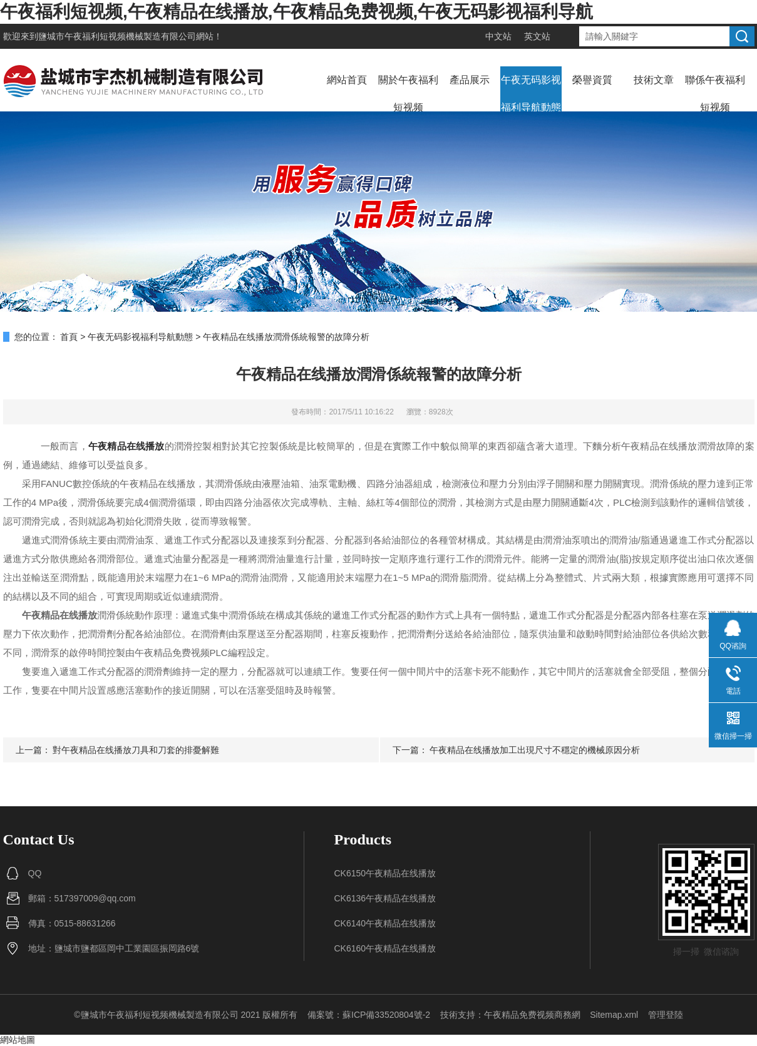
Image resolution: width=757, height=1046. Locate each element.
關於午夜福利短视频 (408, 93)
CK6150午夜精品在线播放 (385, 873)
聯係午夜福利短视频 (715, 93)
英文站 (537, 36)
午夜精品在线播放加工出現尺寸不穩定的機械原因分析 (535, 750)
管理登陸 (665, 1015)
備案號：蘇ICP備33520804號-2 (368, 1015)
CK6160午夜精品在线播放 (385, 948)
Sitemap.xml (614, 1015)
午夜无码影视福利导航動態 (531, 93)
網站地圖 (17, 1040)
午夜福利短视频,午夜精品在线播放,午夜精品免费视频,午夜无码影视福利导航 (296, 11)
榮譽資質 (592, 79)
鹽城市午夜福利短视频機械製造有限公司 (117, 36)
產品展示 (470, 79)
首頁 (69, 337)
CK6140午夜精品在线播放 (385, 923)
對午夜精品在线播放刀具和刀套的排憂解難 (136, 750)
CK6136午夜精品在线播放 (385, 898)
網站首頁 (347, 79)
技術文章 (654, 79)
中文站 (498, 36)
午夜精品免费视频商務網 (532, 1015)
